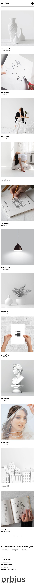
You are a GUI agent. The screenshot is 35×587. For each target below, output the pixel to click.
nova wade (5, 93)
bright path (5, 136)
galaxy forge (5, 355)
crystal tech (5, 224)
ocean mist (5, 311)
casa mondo (5, 442)
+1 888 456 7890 (6, 559)
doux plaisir (5, 486)
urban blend (5, 49)
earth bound (5, 180)
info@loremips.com (7, 564)
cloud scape (5, 267)
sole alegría (5, 530)
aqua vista (5, 399)
